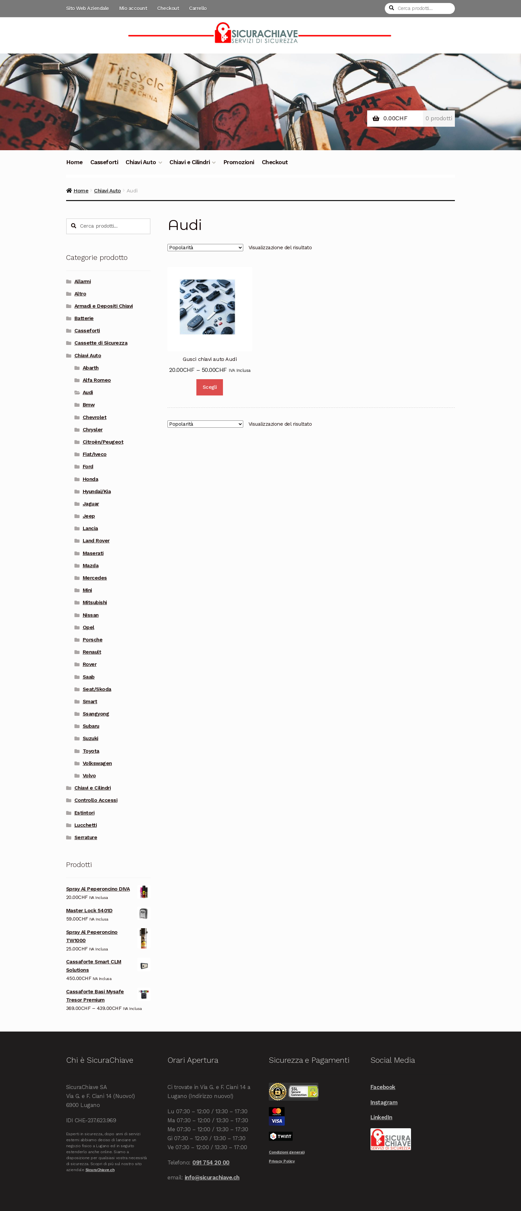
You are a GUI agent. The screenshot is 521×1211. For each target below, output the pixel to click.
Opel (88, 627)
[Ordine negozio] (205, 247)
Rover (90, 664)
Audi (88, 392)
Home (74, 162)
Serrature (85, 837)
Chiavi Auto (141, 162)
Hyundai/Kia (97, 492)
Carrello (197, 8)
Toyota (91, 751)
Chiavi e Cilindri (189, 162)
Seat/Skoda (97, 689)
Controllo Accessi (96, 800)
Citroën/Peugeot (103, 442)
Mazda (91, 566)
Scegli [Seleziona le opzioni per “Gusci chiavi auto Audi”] (210, 387)
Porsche (93, 640)
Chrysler (93, 430)
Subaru (91, 726)
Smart (90, 702)
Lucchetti (85, 825)
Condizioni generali (286, 1152)
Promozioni (238, 162)
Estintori (84, 813)
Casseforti (104, 162)
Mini (87, 590)
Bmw (89, 405)
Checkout (168, 8)
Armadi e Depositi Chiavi (103, 306)
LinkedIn (381, 1117)
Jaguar (91, 504)
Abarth (91, 368)
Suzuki (90, 738)
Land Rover (96, 541)
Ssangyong (96, 714)
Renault (92, 652)
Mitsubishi (95, 603)
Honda (90, 479)
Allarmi (82, 281)
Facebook (382, 1087)
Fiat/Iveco (95, 454)
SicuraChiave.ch (100, 1169)
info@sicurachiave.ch (212, 1177)
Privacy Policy (282, 1161)
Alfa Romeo (97, 380)
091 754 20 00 (211, 1162)
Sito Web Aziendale (87, 8)
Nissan (91, 615)
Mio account (133, 8)
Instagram (384, 1102)
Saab (89, 677)
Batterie (84, 318)
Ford (88, 467)
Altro (80, 294)
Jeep (89, 516)
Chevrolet (95, 417)
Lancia (90, 528)
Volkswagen (97, 763)
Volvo (89, 776)
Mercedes (95, 578)
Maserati (93, 553)
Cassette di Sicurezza (101, 343)
